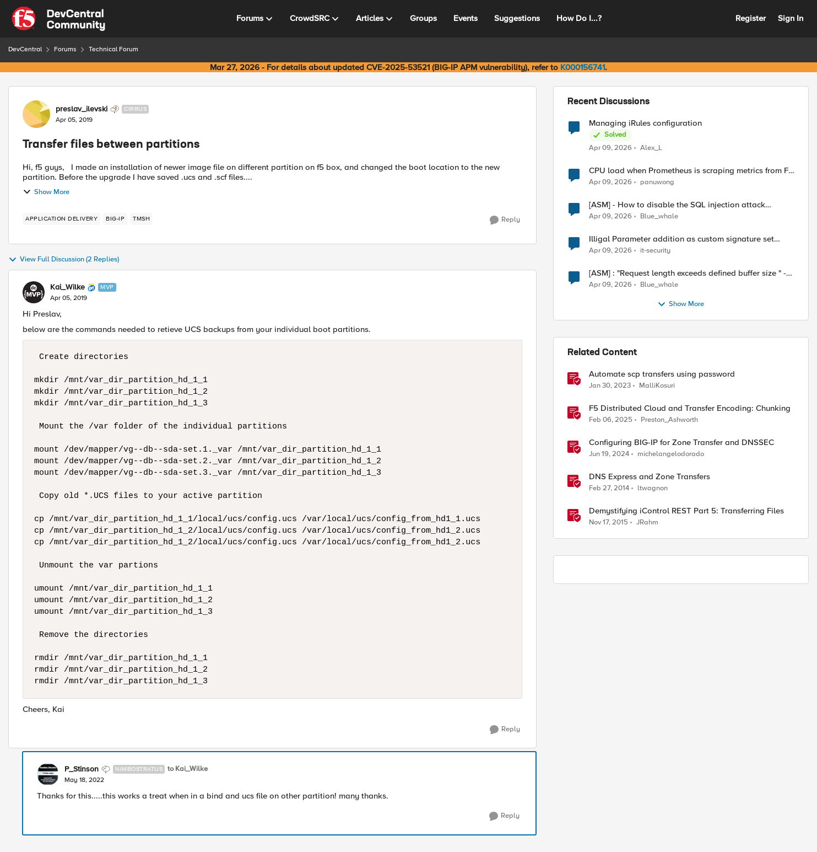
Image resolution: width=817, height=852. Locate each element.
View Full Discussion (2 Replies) (63, 259)
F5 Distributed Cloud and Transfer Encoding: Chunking (690, 408)
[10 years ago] (608, 522)
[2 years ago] (609, 454)
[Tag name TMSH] (141, 219)
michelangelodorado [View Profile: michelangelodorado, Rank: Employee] (670, 454)
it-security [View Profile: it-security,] (655, 251)
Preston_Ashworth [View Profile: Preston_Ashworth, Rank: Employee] (669, 420)
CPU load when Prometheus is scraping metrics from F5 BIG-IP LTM (691, 170)
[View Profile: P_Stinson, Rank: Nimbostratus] (48, 774)
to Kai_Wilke (187, 769)
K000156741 (582, 67)
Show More (46, 191)
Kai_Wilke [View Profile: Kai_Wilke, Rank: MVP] (67, 287)
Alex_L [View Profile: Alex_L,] (651, 147)
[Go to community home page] (58, 19)
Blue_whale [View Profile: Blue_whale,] (659, 216)
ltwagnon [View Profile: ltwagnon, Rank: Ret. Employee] (652, 488)
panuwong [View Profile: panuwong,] (657, 182)
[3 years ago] (610, 386)
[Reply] (505, 220)
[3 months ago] (610, 147)
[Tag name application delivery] (61, 219)
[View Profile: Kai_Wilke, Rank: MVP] (34, 292)
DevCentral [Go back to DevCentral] (25, 49)
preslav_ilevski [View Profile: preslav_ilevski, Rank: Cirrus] (81, 109)
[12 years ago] (609, 488)
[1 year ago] (610, 420)
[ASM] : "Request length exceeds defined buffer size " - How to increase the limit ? (687, 273)
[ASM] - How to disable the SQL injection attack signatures (677, 205)
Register (750, 18)
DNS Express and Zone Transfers (649, 476)
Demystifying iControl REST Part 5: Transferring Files (686, 511)
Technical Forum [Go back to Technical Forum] (113, 49)
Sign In (790, 18)
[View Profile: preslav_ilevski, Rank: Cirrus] (36, 114)
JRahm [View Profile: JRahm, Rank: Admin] (647, 522)
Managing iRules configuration (645, 123)
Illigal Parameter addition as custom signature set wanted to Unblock (681, 239)
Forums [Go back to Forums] (65, 49)
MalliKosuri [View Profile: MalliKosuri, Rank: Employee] (657, 386)
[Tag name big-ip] (115, 219)
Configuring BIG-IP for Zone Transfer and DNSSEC (681, 442)
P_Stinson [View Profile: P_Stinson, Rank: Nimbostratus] (81, 769)
